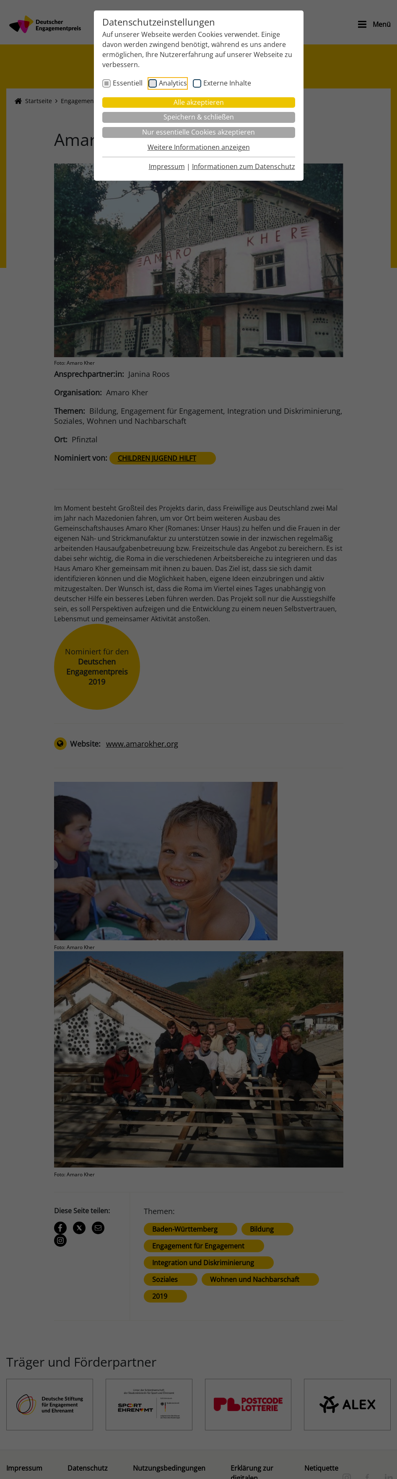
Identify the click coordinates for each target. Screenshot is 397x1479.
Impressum (167, 166)
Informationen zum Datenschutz (243, 166)
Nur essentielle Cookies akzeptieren (198, 132)
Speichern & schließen (198, 117)
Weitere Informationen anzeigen (199, 147)
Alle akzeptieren (199, 102)
